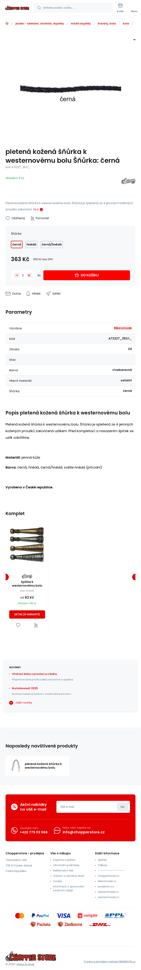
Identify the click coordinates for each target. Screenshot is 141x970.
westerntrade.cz (108, 892)
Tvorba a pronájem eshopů (101, 961)
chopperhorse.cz (108, 876)
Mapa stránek (25, 964)
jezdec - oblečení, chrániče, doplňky (39, 23)
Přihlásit (122, 807)
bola (126, 23)
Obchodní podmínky (66, 865)
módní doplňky (81, 23)
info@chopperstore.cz (84, 832)
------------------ (111, 870)
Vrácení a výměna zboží (68, 876)
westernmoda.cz (108, 897)
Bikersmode (123, 328)
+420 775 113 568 (34, 832)
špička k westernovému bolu (27, 584)
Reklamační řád (63, 870)
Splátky (102, 860)
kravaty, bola (107, 23)
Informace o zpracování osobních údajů (68, 888)
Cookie (57, 881)
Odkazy (102, 865)
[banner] (17, 8)
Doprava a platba (64, 860)
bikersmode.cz (107, 881)
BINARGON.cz (127, 961)
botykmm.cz (106, 886)
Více (36, 209)
